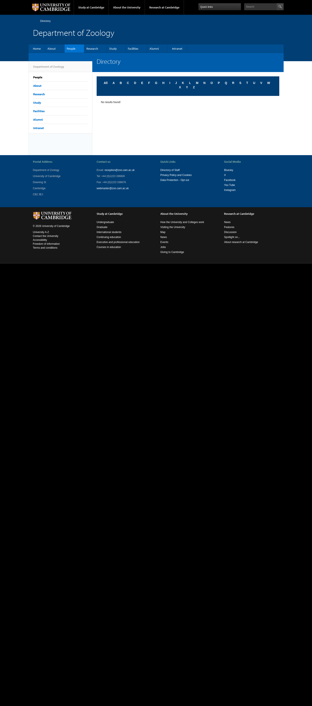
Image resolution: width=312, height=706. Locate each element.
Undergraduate (105, 222)
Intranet (177, 49)
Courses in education (109, 247)
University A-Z (41, 232)
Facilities (133, 49)
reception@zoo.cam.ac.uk (119, 170)
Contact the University (45, 236)
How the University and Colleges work (182, 222)
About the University (126, 7)
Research (92, 49)
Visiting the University (172, 227)
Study (113, 49)
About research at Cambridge (241, 242)
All (106, 83)
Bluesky (228, 170)
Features (229, 227)
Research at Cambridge (164, 7)
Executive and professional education (118, 242)
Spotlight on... (232, 237)
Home (35, 21)
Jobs (163, 247)
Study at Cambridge (91, 7)
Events (164, 242)
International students (109, 232)
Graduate (102, 227)
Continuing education (109, 237)
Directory (45, 21)
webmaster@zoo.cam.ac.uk (113, 188)
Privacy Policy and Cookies (176, 175)
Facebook (230, 180)
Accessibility (40, 239)
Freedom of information (46, 243)
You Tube (229, 185)
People (71, 49)
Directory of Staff (170, 170)
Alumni (154, 49)
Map (162, 232)
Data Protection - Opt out (174, 180)
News (163, 237)
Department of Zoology (48, 68)
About (51, 49)
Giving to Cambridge (172, 252)
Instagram (230, 190)
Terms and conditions (45, 247)
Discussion (230, 232)
